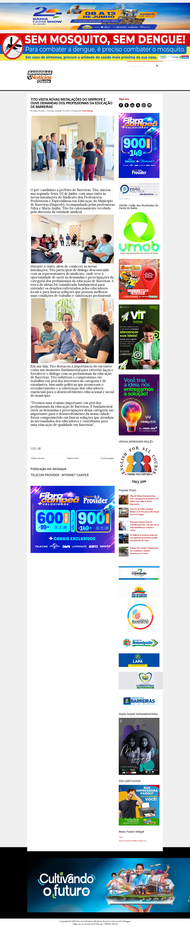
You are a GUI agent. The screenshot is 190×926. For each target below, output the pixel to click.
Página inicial (72, 458)
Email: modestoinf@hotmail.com (132, 841)
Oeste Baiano (87, 111)
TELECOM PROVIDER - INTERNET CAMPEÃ (60, 475)
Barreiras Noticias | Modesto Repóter (93, 921)
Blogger (127, 921)
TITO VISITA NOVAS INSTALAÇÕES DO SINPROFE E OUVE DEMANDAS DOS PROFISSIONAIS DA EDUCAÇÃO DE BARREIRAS (71, 103)
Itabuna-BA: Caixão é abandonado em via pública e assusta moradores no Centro (144, 551)
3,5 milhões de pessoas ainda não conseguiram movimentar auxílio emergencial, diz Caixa (144, 538)
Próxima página (107, 458)
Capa (121, 837)
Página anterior (38, 458)
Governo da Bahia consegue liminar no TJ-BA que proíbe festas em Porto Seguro (144, 512)
